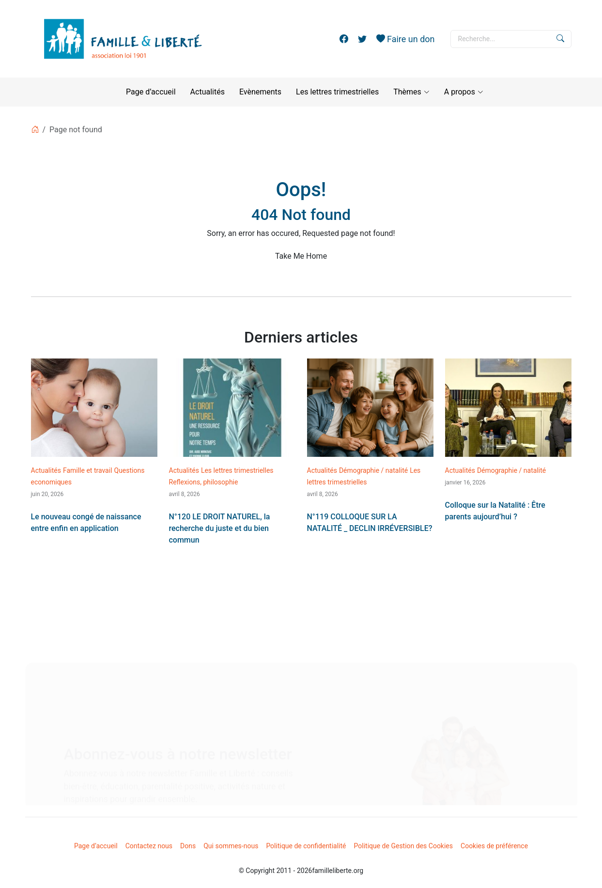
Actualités (207, 91)
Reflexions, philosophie (203, 482)
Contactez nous (148, 846)
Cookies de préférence (494, 846)
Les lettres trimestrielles (337, 91)
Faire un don (405, 39)
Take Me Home (301, 256)
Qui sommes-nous (230, 846)
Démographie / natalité (373, 470)
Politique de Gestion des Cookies (403, 846)
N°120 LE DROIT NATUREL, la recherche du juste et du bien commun (219, 528)
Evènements (260, 91)
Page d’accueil (151, 91)
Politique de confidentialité (306, 846)
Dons (188, 846)
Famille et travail (87, 470)
